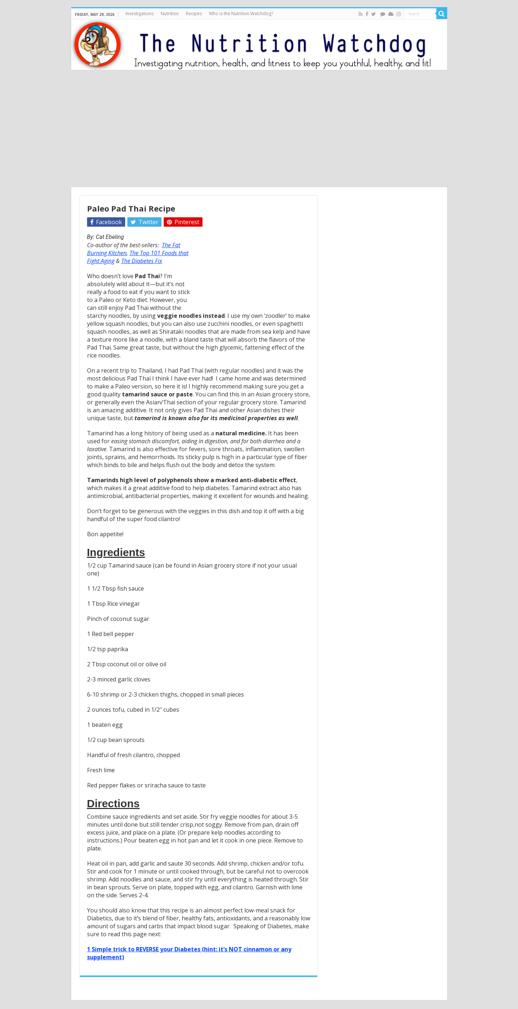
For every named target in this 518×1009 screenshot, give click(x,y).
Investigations (140, 13)
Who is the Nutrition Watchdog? (241, 13)
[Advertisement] (259, 129)
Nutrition (170, 13)
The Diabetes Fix (141, 261)
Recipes (194, 13)
